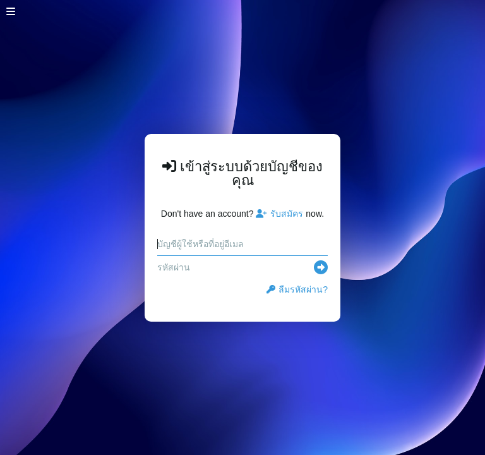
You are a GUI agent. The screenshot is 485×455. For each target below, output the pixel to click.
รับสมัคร (279, 214)
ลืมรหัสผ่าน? (297, 289)
